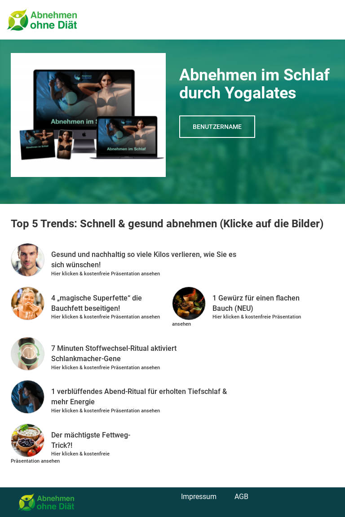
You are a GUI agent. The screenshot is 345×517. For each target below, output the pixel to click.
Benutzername (217, 126)
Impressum (199, 496)
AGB (241, 496)
